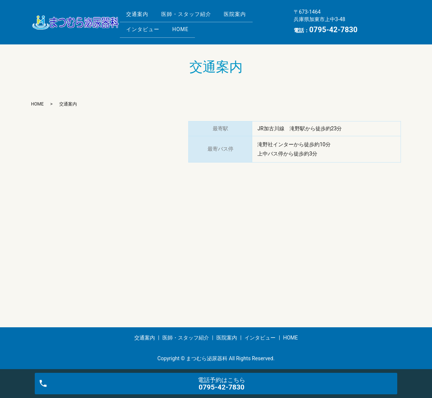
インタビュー (144, 27)
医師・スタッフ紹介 (190, 16)
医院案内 (242, 16)
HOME (184, 27)
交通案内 (139, 16)
